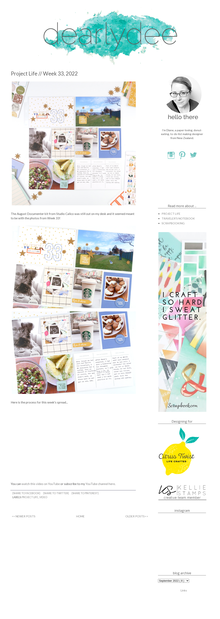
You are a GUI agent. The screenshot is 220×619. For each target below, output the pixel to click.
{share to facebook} (26, 493)
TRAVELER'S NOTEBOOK (178, 218)
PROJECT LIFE (30, 497)
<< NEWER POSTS (23, 516)
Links (184, 590)
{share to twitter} (56, 493)
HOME (80, 516)
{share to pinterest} (85, 493)
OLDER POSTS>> (136, 516)
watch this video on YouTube (41, 484)
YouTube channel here (100, 484)
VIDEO (43, 497)
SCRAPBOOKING (173, 223)
